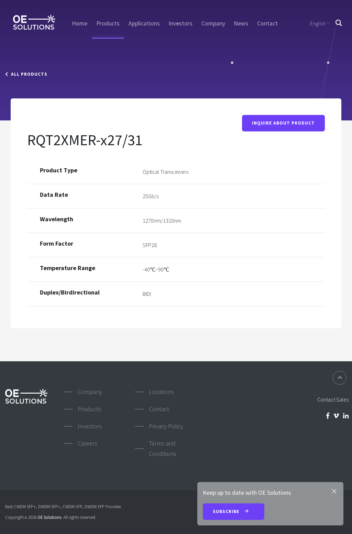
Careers (87, 443)
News (241, 23)
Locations (161, 392)
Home (79, 23)
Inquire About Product (283, 123)
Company (213, 23)
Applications (144, 23)
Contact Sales (333, 399)
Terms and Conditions (162, 448)
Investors (180, 23)
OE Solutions (49, 517)
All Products (26, 74)
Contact (267, 23)
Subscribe (233, 512)
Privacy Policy (166, 426)
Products (108, 23)
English (318, 23)
